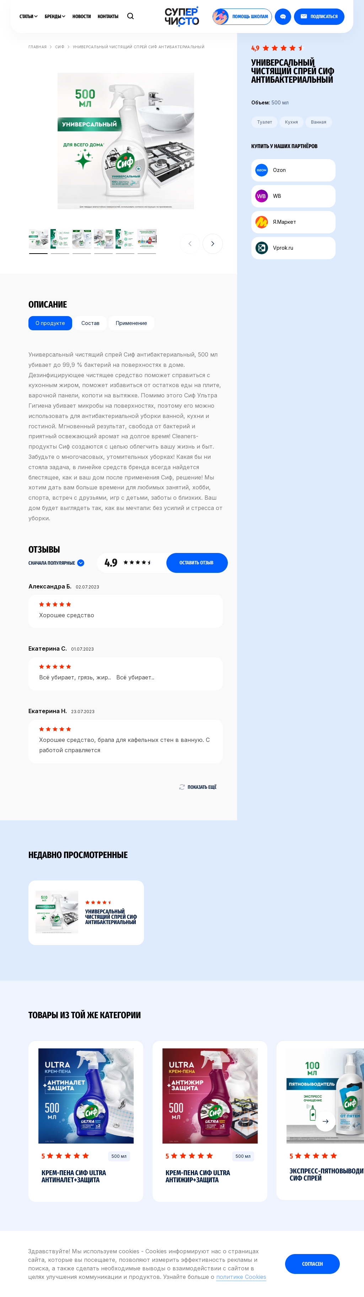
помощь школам (240, 17)
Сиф (59, 47)
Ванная (318, 122)
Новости (82, 16)
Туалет (264, 122)
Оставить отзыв (196, 563)
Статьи (29, 16)
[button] (213, 244)
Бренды (55, 16)
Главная (37, 47)
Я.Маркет (275, 222)
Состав (90, 323)
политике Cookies (241, 1276)
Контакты (108, 16)
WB (268, 196)
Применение (131, 323)
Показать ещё (197, 787)
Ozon (270, 170)
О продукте (50, 323)
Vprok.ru (274, 248)
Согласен (312, 1264)
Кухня (291, 122)
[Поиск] (130, 17)
